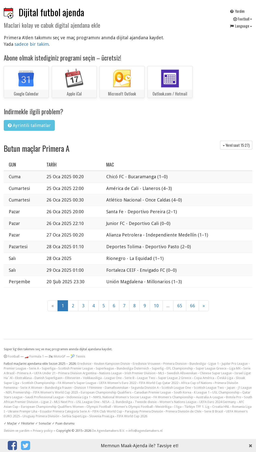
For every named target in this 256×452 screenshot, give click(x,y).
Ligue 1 (213, 364)
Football (242, 19)
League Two (146, 378)
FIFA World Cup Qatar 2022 (158, 383)
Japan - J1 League (239, 388)
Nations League (110, 373)
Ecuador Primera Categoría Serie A (65, 411)
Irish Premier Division (140, 373)
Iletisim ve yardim (17, 430)
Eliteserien (72, 378)
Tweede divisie (146, 402)
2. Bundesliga (122, 402)
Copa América (204, 378)
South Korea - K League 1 (192, 392)
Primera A (24, 373)
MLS (161, 373)
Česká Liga (225, 378)
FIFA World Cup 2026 (132, 416)
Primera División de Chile (184, 411)
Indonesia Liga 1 (78, 397)
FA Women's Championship (173, 397)
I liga (178, 406)
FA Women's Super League (77, 383)
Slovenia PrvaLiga (101, 416)
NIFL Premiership (18, 392)
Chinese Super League (216, 373)
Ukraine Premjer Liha (22, 411)
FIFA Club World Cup (107, 411)
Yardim (237, 11)
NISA (106, 402)
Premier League (15, 368)
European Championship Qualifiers (106, 392)
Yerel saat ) (236, 145)
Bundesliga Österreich (133, 368)
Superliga (49, 368)
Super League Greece (211, 368)
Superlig (158, 368)
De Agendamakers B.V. (108, 430)
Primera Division (175, 364)
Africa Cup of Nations (196, 383)
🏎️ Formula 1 (34, 356)
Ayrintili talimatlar (29, 125)
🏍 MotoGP (57, 356)
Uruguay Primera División (40, 416)
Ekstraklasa (23, 378)
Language (241, 25)
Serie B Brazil (213, 411)
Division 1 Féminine (88, 388)
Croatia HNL (221, 406)
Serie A (34, 368)
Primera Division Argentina (77, 373)
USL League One (88, 402)
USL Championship (226, 392)
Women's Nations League (178, 402)
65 (179, 305)
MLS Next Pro (63, 402)
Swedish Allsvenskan (182, 373)
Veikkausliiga (92, 378)
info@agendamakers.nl (145, 430)
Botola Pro (233, 397)
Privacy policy (43, 430)
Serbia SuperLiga (74, 416)
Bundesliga (198, 364)
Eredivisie (85, 364)
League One (113, 378)
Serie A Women (31, 388)
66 (192, 305)
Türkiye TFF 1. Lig (197, 406)
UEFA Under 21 (45, 373)
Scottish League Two (209, 388)
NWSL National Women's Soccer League (122, 397)
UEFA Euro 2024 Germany (217, 402)
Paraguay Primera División (144, 411)
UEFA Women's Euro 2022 (117, 383)
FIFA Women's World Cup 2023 (55, 392)
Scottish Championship (38, 383)
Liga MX (234, 368)
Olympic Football (98, 406)
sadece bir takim (31, 44)
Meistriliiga (164, 406)
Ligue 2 (46, 402)
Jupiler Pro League (235, 364)
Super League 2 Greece (174, 378)
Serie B (129, 378)
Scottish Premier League (75, 368)
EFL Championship (179, 368)
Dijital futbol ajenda (51, 12)
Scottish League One (176, 388)
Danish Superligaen (48, 378)
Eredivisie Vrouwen (146, 364)
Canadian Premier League (152, 392)
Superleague (105, 368)
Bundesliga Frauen (58, 388)
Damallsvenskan (116, 388)
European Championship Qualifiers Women (52, 406)
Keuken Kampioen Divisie (112, 364)
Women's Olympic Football (133, 406)
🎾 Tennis (77, 356)
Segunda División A (145, 388)
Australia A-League (209, 397)
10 (156, 305)
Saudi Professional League (44, 397)
